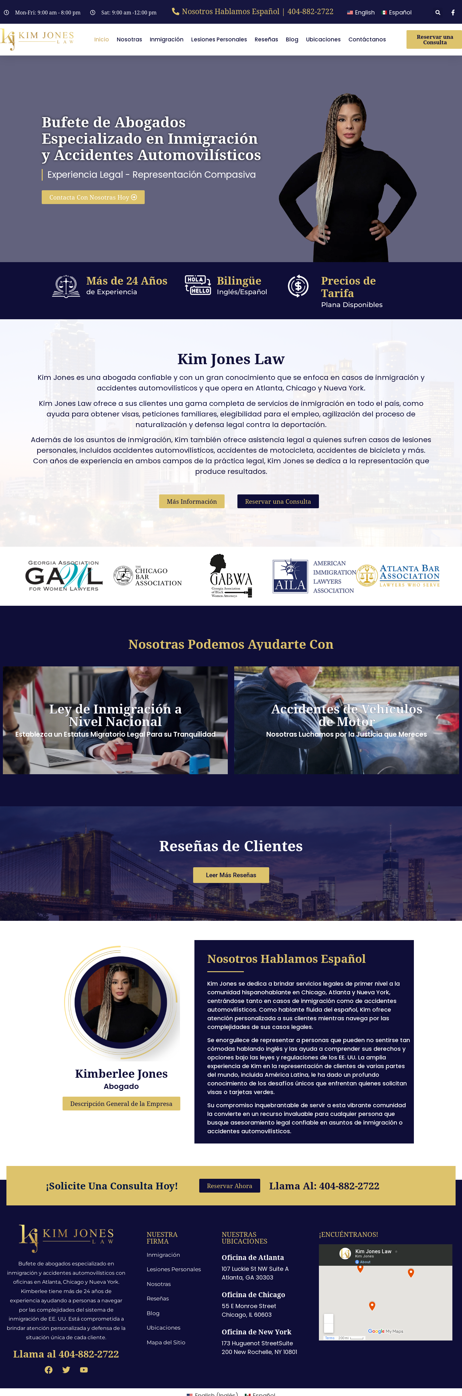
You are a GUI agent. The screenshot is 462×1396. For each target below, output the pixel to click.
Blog (292, 39)
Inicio (101, 39)
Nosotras (129, 39)
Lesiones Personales (219, 39)
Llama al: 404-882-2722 (324, 1168)
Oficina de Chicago (253, 1277)
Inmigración (167, 39)
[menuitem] (361, 12)
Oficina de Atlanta (253, 1240)
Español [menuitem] (400, 12)
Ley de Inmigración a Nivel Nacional (115, 715)
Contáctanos (367, 39)
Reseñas (266, 39)
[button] (438, 13)
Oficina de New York (256, 1315)
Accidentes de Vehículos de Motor (347, 715)
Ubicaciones (323, 39)
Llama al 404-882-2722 (66, 1337)
